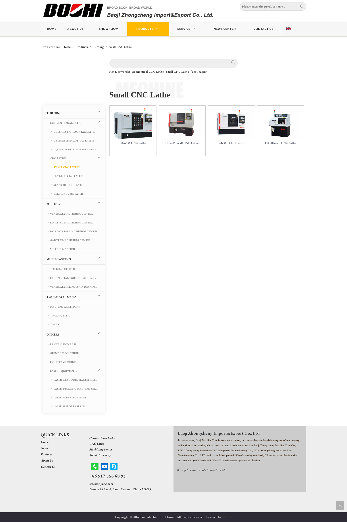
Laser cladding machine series (77, 380)
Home (44, 442)
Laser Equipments (63, 371)
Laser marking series (70, 397)
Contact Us (48, 467)
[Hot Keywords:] (302, 6)
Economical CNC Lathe (148, 72)
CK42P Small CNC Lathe (182, 145)
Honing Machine (63, 362)
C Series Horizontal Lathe (74, 140)
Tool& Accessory (61, 297)
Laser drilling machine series (77, 388)
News (44, 448)
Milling (53, 204)
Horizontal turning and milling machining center (77, 278)
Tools (54, 324)
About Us (47, 460)
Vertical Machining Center (71, 213)
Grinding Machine (64, 353)
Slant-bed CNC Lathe (69, 185)
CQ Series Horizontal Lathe (75, 149)
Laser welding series (69, 406)
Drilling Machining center (71, 222)
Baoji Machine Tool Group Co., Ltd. (202, 470)
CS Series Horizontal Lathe (74, 132)
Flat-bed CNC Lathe (68, 176)
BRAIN (227, 517)
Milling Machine (62, 249)
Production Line (63, 344)
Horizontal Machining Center (74, 231)
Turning (54, 113)
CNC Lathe (58, 158)
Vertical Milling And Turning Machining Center (77, 287)
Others (53, 334)
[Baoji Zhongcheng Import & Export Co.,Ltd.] (173, 11)
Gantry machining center (70, 240)
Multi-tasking (58, 259)
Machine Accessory (65, 307)
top (340, 505)
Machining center (100, 449)
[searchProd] (169, 63)
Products (46, 454)
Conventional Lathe (66, 123)
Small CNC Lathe (177, 72)
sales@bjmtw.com (101, 484)
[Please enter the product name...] (269, 6)
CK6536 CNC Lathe (133, 145)
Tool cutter (198, 72)
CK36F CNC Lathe (231, 145)
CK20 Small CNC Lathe (280, 145)
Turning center (62, 269)
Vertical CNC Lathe (68, 194)
